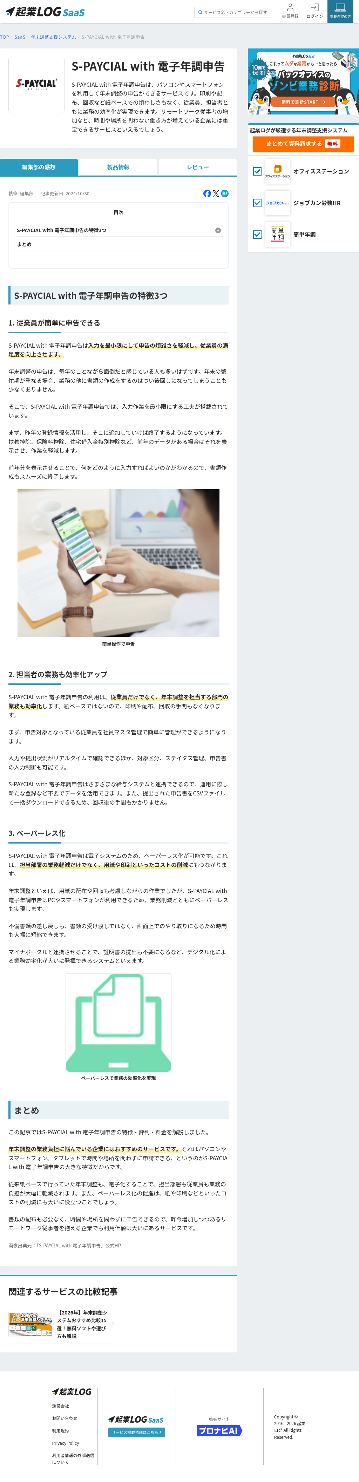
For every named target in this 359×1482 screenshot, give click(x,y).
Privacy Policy (65, 1443)
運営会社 (60, 1406)
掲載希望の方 (340, 16)
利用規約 (60, 1431)
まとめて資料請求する (294, 143)
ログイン (314, 16)
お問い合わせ (64, 1418)
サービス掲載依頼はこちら (136, 1432)
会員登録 (290, 16)
